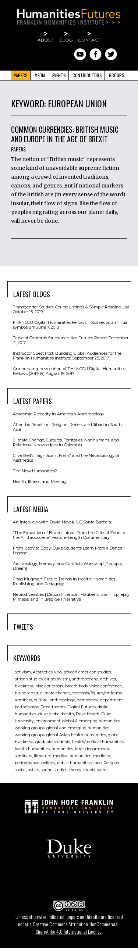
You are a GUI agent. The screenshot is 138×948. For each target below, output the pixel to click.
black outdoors (49, 686)
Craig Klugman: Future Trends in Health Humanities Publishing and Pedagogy (64, 581)
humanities (62, 749)
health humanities (32, 749)
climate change (55, 693)
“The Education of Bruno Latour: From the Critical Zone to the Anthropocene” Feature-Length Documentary (69, 535)
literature (42, 756)
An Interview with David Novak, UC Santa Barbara (62, 522)
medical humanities (72, 756)
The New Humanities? (35, 470)
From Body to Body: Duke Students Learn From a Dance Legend (67, 550)
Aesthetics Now (47, 672)
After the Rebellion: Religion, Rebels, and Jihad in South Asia (67, 427)
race (97, 763)
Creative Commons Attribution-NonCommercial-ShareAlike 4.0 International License (76, 927)
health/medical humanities (98, 742)
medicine (102, 756)
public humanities (74, 763)
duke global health (56, 714)
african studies (29, 679)
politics (48, 763)
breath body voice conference (93, 686)
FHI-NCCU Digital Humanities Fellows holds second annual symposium (70, 325)
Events (59, 75)
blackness (24, 686)
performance (27, 763)
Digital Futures (81, 707)
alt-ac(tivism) (57, 679)
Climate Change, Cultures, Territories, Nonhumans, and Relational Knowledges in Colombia (66, 442)
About (46, 40)
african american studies (87, 672)
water (102, 770)
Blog (66, 40)
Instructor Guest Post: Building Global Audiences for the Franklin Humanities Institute (67, 356)
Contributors (87, 75)
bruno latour (26, 693)
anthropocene (85, 679)
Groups (116, 75)
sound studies (54, 770)
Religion (111, 763)
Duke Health (87, 714)
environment (48, 721)
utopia (89, 770)
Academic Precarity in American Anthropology (58, 413)
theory (75, 770)
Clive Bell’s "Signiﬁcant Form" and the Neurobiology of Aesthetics (66, 458)
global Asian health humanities (76, 735)
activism (23, 672)
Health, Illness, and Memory (40, 481)
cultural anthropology (54, 700)
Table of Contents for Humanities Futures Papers (60, 337)
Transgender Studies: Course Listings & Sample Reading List (71, 307)
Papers (21, 75)
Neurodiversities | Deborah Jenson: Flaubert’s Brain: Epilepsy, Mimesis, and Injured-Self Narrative (71, 597)
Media (40, 75)
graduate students (52, 742)
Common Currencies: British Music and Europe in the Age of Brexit (64, 134)
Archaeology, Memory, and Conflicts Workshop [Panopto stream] (67, 566)
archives (108, 679)
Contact (89, 40)
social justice (27, 770)
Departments (53, 707)
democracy (87, 700)
